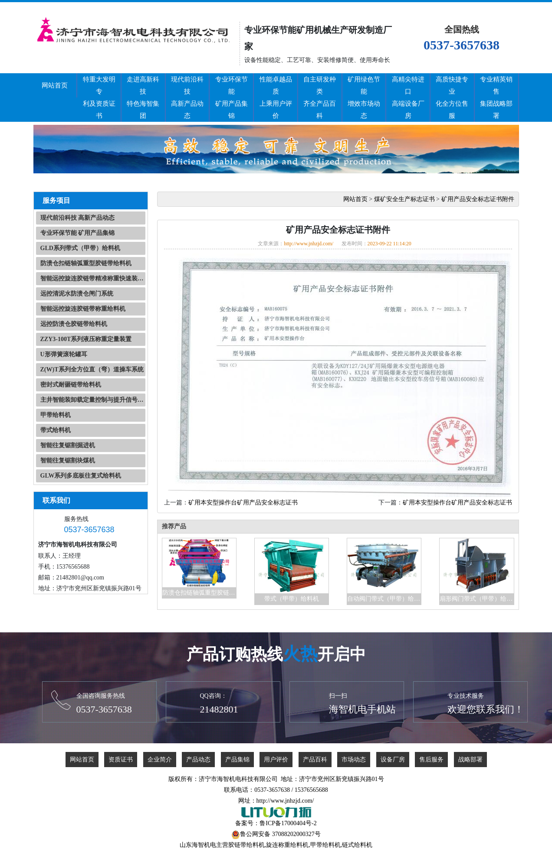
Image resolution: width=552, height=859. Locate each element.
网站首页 (55, 85)
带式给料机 (55, 430)
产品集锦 (237, 759)
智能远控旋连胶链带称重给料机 (82, 309)
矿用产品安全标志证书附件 (477, 199)
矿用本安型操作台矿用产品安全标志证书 (243, 502)
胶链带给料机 (246, 845)
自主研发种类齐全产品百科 (319, 97)
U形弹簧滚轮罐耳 (63, 354)
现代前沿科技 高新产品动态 (77, 218)
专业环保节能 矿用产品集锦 (77, 233)
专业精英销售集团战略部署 (496, 97)
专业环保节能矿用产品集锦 (231, 97)
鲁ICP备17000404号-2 (288, 823)
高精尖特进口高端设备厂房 (408, 97)
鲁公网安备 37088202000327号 (280, 834)
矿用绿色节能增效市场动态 (364, 97)
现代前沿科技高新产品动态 (187, 97)
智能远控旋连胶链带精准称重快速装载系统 (92, 278)
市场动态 (354, 759)
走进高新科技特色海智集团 (143, 97)
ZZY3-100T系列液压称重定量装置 (86, 339)
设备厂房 (393, 759)
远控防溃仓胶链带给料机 (73, 324)
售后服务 (431, 759)
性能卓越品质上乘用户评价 (276, 97)
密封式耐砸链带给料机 (70, 384)
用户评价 (276, 759)
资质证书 (120, 759)
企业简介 (160, 759)
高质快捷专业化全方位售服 (452, 97)
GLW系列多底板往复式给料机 (81, 475)
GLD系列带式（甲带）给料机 (80, 248)
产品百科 (315, 759)
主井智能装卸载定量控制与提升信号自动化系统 (92, 400)
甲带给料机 (55, 415)
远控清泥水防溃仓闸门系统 (76, 293)
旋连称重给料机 (287, 845)
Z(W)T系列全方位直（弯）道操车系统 (92, 369)
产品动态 (198, 759)
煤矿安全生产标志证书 (404, 199)
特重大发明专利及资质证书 (99, 97)
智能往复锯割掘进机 (67, 445)
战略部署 (470, 759)
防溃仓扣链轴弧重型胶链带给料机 (85, 263)
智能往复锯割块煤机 (67, 460)
